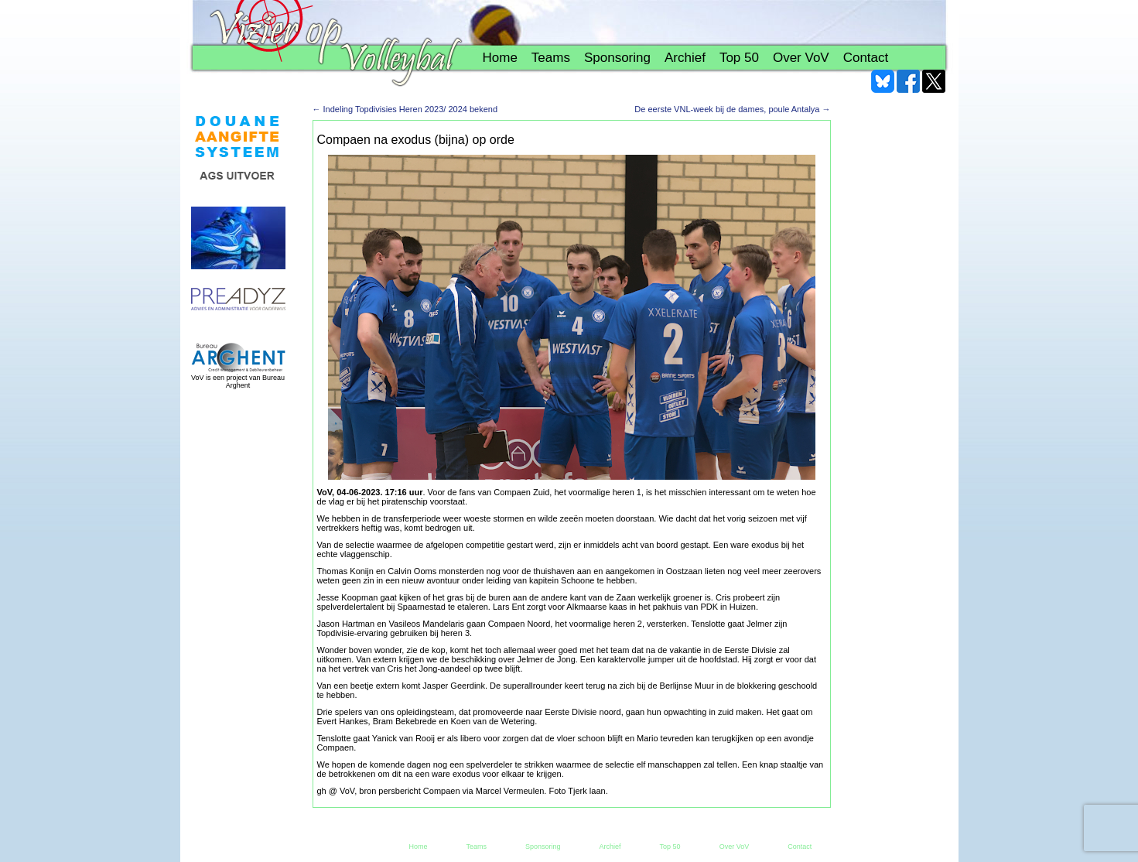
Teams (550, 57)
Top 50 (739, 57)
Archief (685, 57)
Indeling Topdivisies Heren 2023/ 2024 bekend (405, 109)
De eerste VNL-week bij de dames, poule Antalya (732, 109)
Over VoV (801, 57)
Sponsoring (617, 57)
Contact (866, 57)
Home (500, 57)
